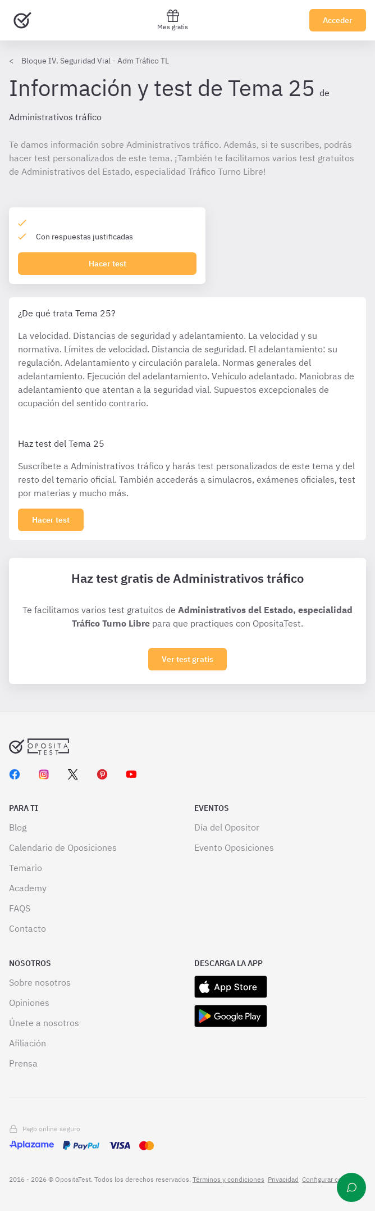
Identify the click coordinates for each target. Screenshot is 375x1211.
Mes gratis (172, 20)
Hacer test (107, 263)
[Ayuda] (351, 1187)
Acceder (338, 20)
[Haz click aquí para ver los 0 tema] (51, 520)
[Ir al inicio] (22, 20)
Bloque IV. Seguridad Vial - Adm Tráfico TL (95, 61)
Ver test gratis (187, 659)
